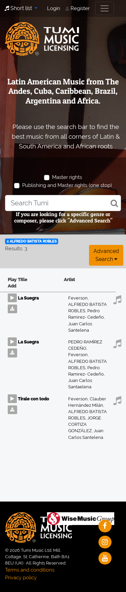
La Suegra (28, 298)
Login (53, 8)
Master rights (67, 177)
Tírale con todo (33, 398)
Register (80, 8)
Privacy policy (21, 578)
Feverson (78, 298)
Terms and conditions (29, 570)
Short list (18, 8)
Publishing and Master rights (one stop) (67, 185)
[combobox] (63, 203)
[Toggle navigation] (104, 8)
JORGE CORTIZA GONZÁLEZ (84, 424)
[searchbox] (63, 203)
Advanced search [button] (106, 255)
